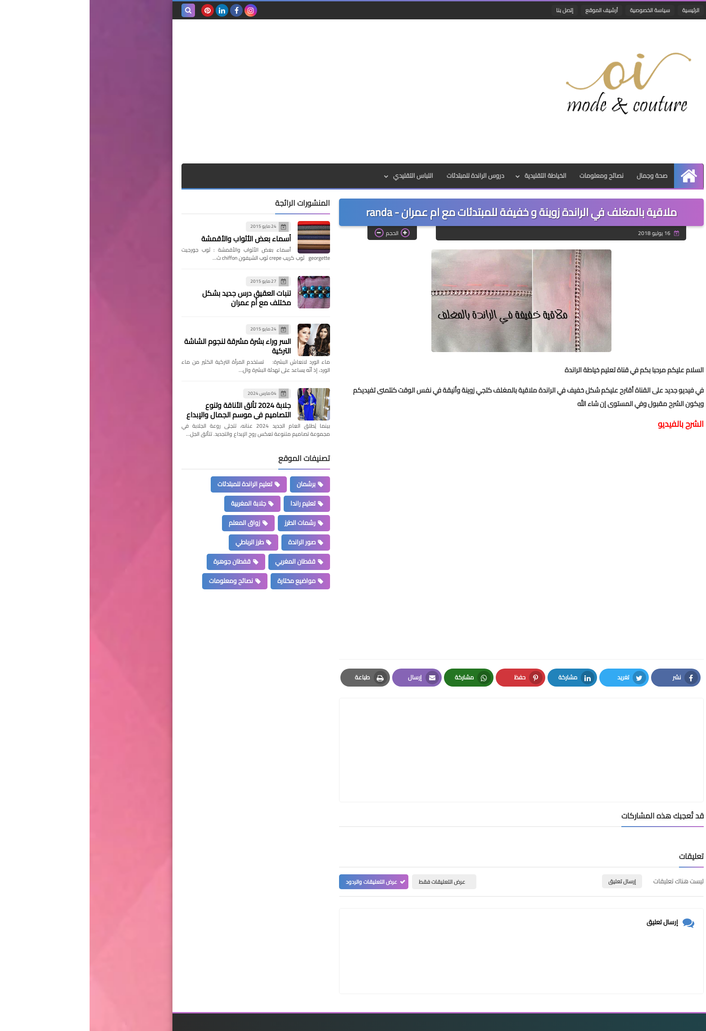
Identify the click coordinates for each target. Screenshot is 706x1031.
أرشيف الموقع (512, 10)
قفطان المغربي (206, 561)
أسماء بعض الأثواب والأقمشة (156, 238)
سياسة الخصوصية (560, 10)
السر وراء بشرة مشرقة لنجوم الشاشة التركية (148, 346)
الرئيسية (601, 10)
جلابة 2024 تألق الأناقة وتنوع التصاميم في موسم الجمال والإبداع (149, 409)
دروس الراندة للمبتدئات (385, 175)
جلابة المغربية (158, 503)
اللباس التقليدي (323, 175)
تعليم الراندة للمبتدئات (155, 484)
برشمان (216, 484)
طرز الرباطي (160, 542)
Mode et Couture (505, 1018)
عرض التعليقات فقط (352, 838)
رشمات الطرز (210, 523)
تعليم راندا (213, 503)
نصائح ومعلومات (512, 175)
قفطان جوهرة (142, 561)
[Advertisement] (256, 91)
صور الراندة (212, 542)
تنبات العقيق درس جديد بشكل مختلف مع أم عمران (157, 297)
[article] (345, 728)
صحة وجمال (563, 175)
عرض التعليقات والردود (282, 838)
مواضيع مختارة (207, 581)
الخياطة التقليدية (455, 175)
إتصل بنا (475, 10)
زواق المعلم (155, 523)
